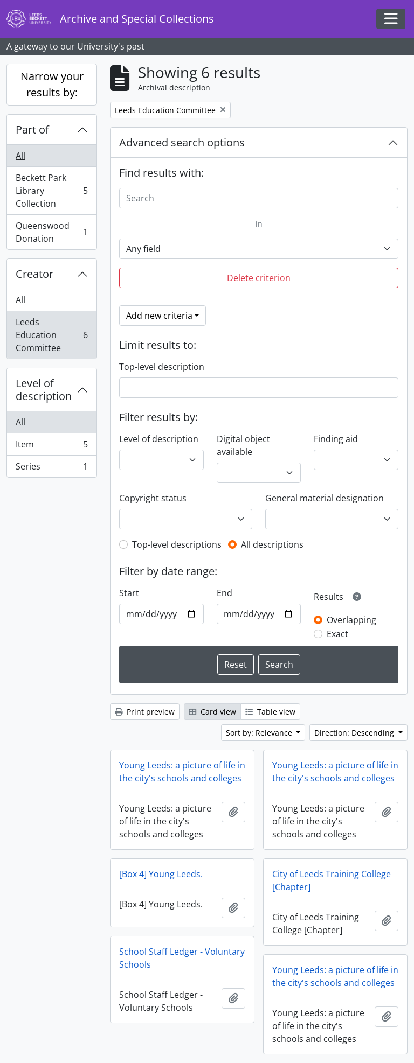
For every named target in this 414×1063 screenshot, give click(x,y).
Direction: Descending (355, 733)
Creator (34, 274)
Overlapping (351, 620)
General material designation (324, 498)
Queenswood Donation (51, 232)
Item (51, 447)
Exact (337, 634)
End (224, 593)
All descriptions (272, 544)
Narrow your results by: (52, 84)
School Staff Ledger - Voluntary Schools (182, 958)
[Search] (258, 198)
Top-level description (161, 367)
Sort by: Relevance (260, 733)
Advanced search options (182, 142)
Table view (270, 712)
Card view (212, 712)
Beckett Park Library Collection (51, 190)
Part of (32, 129)
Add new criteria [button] (159, 315)
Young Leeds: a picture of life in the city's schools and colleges (182, 771)
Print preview (145, 712)
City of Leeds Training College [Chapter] (331, 880)
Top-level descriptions (177, 544)
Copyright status (153, 498)
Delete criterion (259, 278)
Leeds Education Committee (51, 335)
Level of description (44, 389)
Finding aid (336, 439)
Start (129, 593)
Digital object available (243, 445)
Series (51, 468)
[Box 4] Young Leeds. (161, 874)
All (20, 156)
